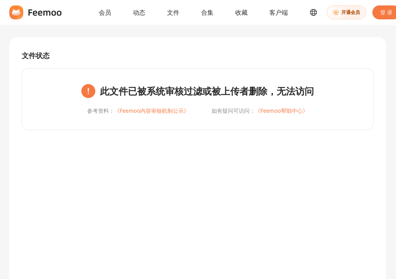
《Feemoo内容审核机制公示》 (151, 110)
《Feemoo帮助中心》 (281, 110)
